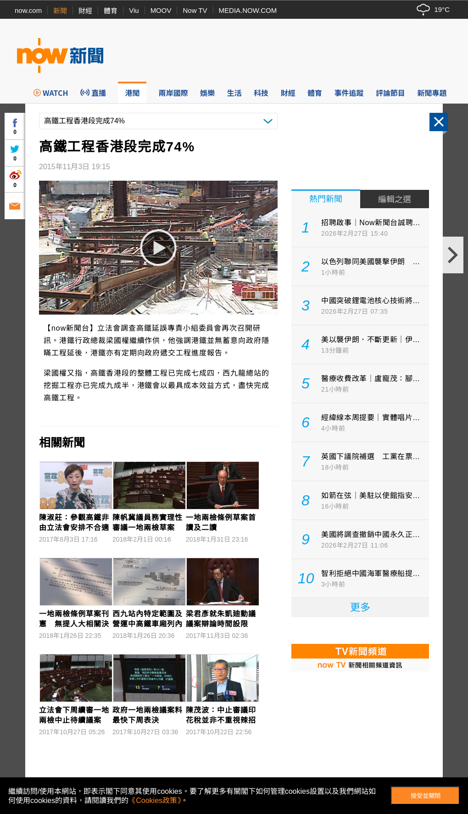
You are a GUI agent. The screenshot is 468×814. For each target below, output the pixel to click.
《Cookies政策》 (154, 800)
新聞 (60, 11)
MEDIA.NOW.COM (248, 10)
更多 (360, 607)
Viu (134, 10)
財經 (85, 11)
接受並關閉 (425, 795)
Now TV (195, 10)
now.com (28, 10)
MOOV (161, 10)
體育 (110, 11)
